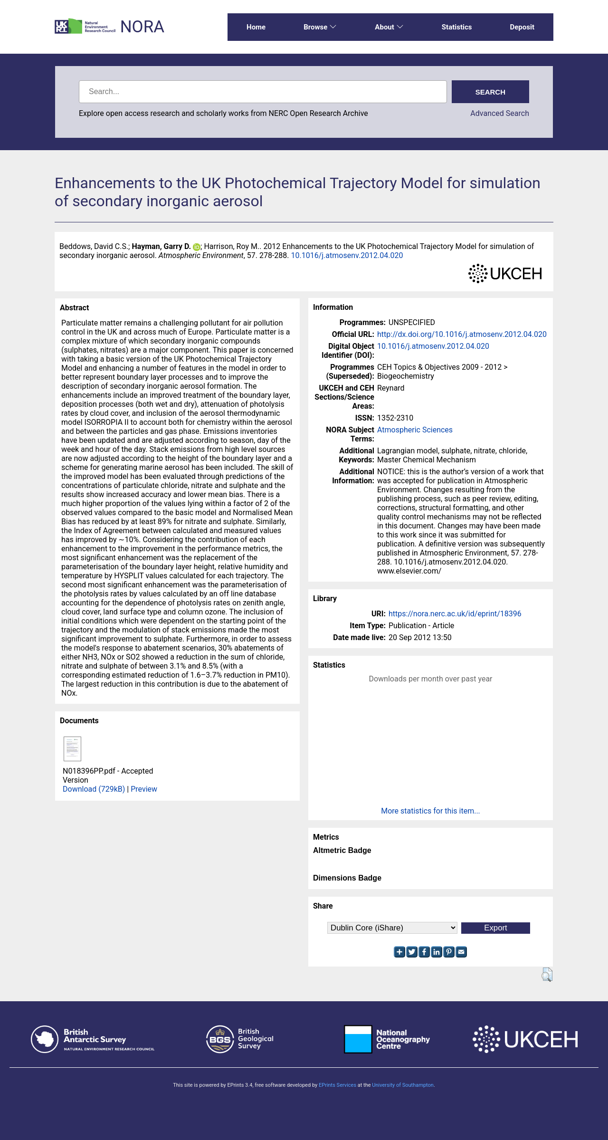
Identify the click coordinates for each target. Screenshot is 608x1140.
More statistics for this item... (430, 810)
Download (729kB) (94, 789)
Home (256, 27)
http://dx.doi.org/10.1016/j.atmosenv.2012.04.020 (462, 334)
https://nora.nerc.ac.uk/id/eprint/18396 (455, 613)
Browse (320, 27)
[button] (547, 975)
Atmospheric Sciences (415, 429)
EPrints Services (337, 1085)
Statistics (457, 27)
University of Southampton (403, 1085)
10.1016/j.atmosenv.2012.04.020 (347, 255)
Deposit (522, 27)
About (389, 27)
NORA (142, 27)
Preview (144, 789)
